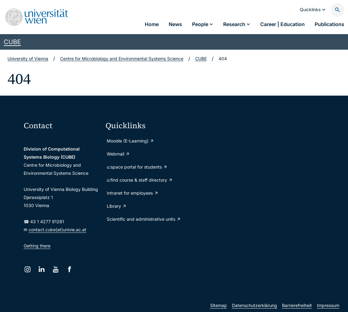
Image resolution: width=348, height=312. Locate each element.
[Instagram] (27, 269)
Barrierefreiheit (297, 305)
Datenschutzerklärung (254, 305)
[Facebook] (69, 269)
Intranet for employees (132, 193)
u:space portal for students (137, 167)
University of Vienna (27, 58)
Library (117, 206)
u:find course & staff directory (140, 180)
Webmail (118, 153)
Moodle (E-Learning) (130, 140)
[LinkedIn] (41, 269)
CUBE (12, 42)
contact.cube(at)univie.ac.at (57, 229)
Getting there (37, 245)
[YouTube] (55, 269)
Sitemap (218, 305)
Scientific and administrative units (144, 219)
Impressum (328, 305)
